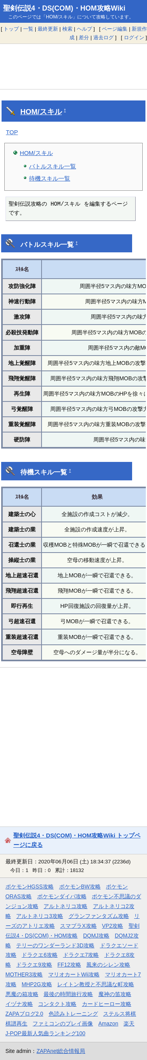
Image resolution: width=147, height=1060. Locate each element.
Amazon (108, 1023)
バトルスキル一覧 (52, 166)
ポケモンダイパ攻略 (62, 896)
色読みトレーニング (73, 1014)
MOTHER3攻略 (24, 974)
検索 (67, 29)
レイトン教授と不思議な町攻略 (95, 984)
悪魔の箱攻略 (21, 994)
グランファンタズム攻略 (99, 916)
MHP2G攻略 (37, 984)
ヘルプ (84, 29)
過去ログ (103, 37)
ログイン (134, 37)
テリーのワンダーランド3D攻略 (55, 945)
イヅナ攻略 (19, 1004)
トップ (11, 29)
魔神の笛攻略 (114, 994)
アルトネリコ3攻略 (39, 916)
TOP (12, 132)
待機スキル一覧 (49, 178)
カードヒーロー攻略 (106, 1004)
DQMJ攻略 (96, 935)
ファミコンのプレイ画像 (63, 1023)
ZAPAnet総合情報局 (60, 1051)
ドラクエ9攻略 (34, 964)
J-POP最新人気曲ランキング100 (45, 1033)
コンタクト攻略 (57, 1004)
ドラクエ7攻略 (81, 955)
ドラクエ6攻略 (40, 955)
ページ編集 (114, 29)
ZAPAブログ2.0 (24, 1014)
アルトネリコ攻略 (65, 906)
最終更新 (48, 29)
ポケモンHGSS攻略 (29, 886)
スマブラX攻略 (78, 926)
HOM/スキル (41, 112)
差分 (84, 37)
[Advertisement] (73, 66)
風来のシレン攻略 (108, 964)
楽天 (128, 1023)
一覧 (28, 29)
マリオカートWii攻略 (74, 974)
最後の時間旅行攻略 (68, 994)
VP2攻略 (112, 926)
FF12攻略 (69, 964)
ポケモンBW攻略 (80, 886)
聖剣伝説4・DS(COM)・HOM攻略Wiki (64, 8)
